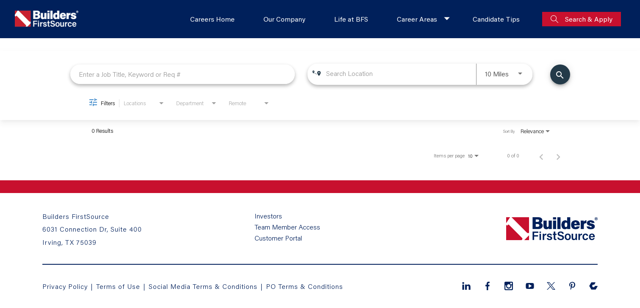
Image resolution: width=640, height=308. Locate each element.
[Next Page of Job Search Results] (558, 155)
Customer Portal (278, 238)
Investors (268, 216)
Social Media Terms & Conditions (203, 286)
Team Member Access (287, 227)
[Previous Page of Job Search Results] (541, 155)
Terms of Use (119, 286)
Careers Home (212, 18)
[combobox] (183, 74)
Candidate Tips (496, 18)
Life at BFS (351, 18)
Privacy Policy (65, 286)
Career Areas (417, 18)
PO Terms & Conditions (304, 286)
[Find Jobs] (560, 74)
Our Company (284, 18)
